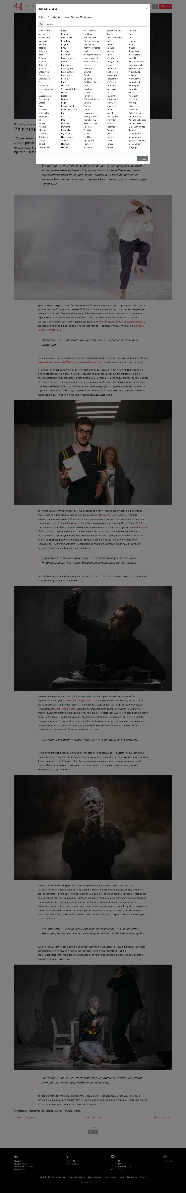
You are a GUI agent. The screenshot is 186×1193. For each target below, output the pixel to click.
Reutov (87, 143)
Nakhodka (66, 143)
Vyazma (133, 99)
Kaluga (41, 140)
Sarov (109, 54)
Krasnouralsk (67, 71)
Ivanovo (42, 126)
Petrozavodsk (90, 123)
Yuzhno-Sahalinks (137, 119)
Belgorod (42, 51)
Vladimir (133, 75)
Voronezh (133, 95)
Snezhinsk (111, 88)
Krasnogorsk (67, 68)
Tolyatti (110, 140)
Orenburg (88, 88)
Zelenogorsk (135, 133)
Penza (87, 106)
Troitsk (109, 147)
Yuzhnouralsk (135, 123)
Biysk (40, 54)
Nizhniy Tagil (90, 44)
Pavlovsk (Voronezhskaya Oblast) (91, 99)
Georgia (52, 17)
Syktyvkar (111, 119)
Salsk (108, 40)
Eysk (40, 106)
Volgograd (134, 85)
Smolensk (111, 85)
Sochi (108, 92)
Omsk (86, 75)
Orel (86, 85)
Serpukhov (111, 68)
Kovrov (64, 61)
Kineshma (65, 40)
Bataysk (42, 47)
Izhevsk (42, 130)
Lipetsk (64, 95)
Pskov (87, 133)
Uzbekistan (86, 17)
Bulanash (42, 64)
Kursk (63, 82)
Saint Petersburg (114, 37)
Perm (86, 109)
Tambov (110, 130)
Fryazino (42, 109)
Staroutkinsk (112, 99)
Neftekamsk (90, 30)
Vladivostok (135, 78)
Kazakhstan (64, 17)
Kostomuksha (67, 58)
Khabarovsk (66, 37)
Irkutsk (41, 123)
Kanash (41, 143)
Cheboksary (43, 75)
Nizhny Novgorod (92, 47)
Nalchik (64, 147)
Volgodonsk (134, 82)
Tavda (109, 133)
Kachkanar (43, 133)
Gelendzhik (43, 113)
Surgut (109, 109)
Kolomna (65, 54)
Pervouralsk (89, 113)
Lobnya (64, 99)
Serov (109, 64)
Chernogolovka (45, 88)
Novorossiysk (90, 64)
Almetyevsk (44, 30)
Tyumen (133, 40)
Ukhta (132, 47)
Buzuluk (42, 68)
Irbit (40, 119)
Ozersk (87, 92)
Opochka (88, 78)
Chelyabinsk (44, 78)
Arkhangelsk (44, 37)
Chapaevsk (43, 71)
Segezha (110, 58)
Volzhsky (133, 92)
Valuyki (132, 58)
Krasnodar (66, 64)
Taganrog (110, 126)
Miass (64, 116)
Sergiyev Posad (113, 61)
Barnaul (42, 44)
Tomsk (109, 143)
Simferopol (111, 82)
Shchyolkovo (112, 78)
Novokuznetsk (91, 61)
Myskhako (66, 130)
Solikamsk (111, 95)
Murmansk (66, 126)
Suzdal (109, 113)
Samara (110, 44)
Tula (131, 34)
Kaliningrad (43, 137)
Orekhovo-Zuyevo (92, 82)
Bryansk (42, 58)
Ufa (131, 44)
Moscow (65, 123)
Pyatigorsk (89, 140)
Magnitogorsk (67, 106)
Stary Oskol (111, 102)
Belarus (42, 17)
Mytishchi (65, 133)
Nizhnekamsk (90, 37)
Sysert (109, 123)
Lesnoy (64, 92)
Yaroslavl (133, 109)
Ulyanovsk (134, 51)
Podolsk (88, 126)
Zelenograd (134, 143)
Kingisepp (65, 44)
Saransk (110, 47)
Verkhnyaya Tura (136, 68)
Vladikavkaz (134, 71)
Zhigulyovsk (135, 147)
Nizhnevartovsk (91, 40)
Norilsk (87, 51)
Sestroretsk (112, 71)
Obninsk (87, 71)
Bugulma (42, 61)
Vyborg (132, 102)
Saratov (110, 51)
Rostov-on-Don (114, 30)
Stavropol (111, 106)
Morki (63, 119)
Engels (41, 102)
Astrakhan (43, 40)
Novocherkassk (91, 58)
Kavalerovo (44, 147)
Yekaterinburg (135, 113)
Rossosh (88, 147)
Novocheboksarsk (92, 54)
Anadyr (41, 34)
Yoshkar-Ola (135, 116)
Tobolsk (110, 137)
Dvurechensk (44, 95)
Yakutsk (133, 106)
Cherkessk (43, 85)
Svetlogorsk (112, 116)
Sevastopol (111, 75)
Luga (63, 102)
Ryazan (109, 34)
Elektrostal (43, 99)
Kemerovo (66, 34)
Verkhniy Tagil (135, 64)
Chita (40, 92)
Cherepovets (44, 82)
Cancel (142, 158)
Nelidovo (88, 34)
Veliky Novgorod (137, 61)
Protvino (88, 130)
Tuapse (132, 30)
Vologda (133, 88)
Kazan (64, 30)
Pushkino (88, 137)
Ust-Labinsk (134, 54)
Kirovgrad (65, 51)
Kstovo (64, 78)
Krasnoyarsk (67, 75)
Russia (75, 17)
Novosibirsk (89, 68)
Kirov (63, 47)
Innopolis (42, 116)
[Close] (146, 8)
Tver (131, 37)
